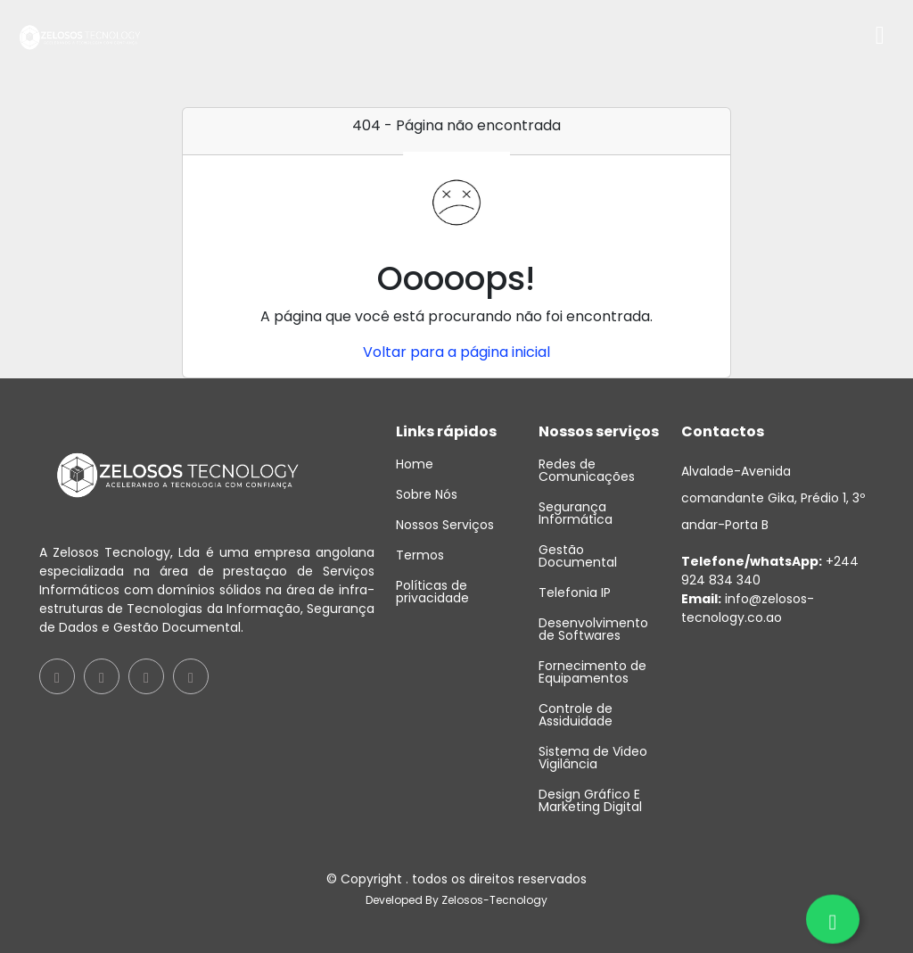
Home (414, 464)
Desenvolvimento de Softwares (593, 629)
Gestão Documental (578, 555)
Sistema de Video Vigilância (593, 757)
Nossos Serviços (445, 524)
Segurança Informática (576, 513)
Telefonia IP (575, 592)
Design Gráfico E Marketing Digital (590, 800)
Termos (420, 555)
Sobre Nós (426, 494)
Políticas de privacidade (432, 591)
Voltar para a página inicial (456, 352)
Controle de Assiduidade (576, 714)
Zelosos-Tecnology (494, 899)
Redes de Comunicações (587, 470)
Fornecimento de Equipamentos (592, 671)
